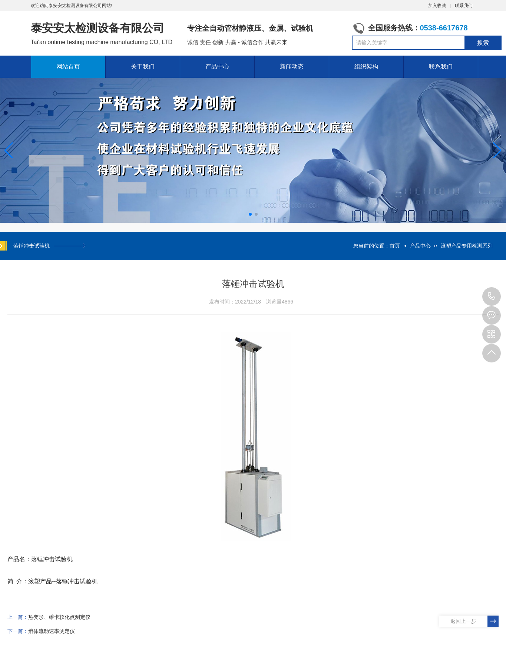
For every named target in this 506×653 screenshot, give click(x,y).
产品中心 (217, 66)
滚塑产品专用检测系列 (467, 246)
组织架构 (366, 66)
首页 (395, 246)
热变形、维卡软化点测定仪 (59, 617)
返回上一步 (463, 621)
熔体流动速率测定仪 (51, 631)
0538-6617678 (491, 296)
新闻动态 (292, 66)
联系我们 (464, 5)
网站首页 (68, 66)
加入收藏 (437, 5)
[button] (497, 150)
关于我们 (143, 66)
